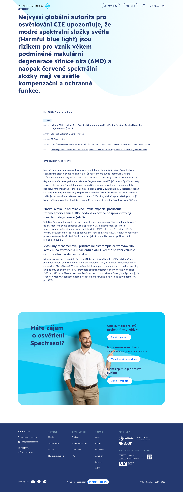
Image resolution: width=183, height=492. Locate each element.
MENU (153, 6)
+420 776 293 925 (29, 437)
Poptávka (130, 6)
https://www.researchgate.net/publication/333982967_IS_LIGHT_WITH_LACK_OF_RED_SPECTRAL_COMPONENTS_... (102, 144)
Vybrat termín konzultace (124, 359)
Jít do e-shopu (118, 381)
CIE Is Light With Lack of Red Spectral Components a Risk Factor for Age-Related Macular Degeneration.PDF (99, 149)
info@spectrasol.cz (30, 442)
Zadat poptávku (119, 337)
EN (163, 6)
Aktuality (112, 6)
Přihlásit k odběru (98, 482)
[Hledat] (144, 6)
